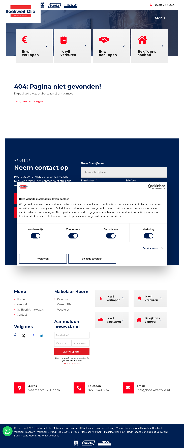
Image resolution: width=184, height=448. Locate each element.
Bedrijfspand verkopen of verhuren (147, 432)
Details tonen (150, 248)
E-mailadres (89, 180)
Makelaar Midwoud (69, 432)
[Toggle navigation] (167, 18)
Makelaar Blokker (151, 428)
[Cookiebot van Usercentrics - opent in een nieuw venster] (150, 186)
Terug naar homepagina (28, 101)
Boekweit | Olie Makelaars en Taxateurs (57, 428)
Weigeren (43, 258)
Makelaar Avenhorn (92, 432)
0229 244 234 (162, 5)
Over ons (62, 299)
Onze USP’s (64, 304)
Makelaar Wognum (25, 432)
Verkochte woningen (128, 428)
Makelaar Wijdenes (48, 435)
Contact (22, 314)
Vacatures (63, 309)
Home (21, 299)
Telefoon (131, 180)
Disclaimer (87, 428)
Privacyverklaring (104, 428)
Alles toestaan (141, 258)
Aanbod (22, 304)
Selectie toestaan (92, 258)
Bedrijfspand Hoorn (25, 435)
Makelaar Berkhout (115, 432)
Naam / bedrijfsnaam (94, 163)
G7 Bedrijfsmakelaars (30, 309)
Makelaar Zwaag (46, 432)
